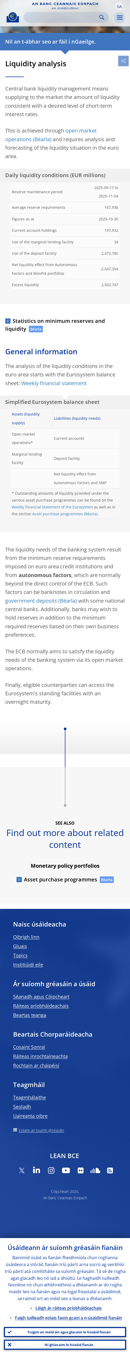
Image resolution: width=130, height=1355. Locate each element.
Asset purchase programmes (57, 513)
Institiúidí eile (28, 964)
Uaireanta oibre (30, 1116)
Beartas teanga (29, 1015)
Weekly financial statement (54, 383)
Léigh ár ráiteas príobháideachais (68, 1308)
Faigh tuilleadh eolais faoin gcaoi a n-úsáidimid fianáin (68, 1318)
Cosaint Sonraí (29, 1047)
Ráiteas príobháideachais (41, 1006)
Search (101, 17)
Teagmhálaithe (29, 1097)
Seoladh (22, 1106)
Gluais (20, 946)
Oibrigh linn (26, 937)
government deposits (31, 600)
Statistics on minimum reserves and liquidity (55, 324)
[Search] (62, 17)
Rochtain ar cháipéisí (36, 1065)
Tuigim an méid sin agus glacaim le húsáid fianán (69, 1332)
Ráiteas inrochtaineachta (40, 1056)
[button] (119, 6)
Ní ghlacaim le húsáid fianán (69, 1344)
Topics (20, 955)
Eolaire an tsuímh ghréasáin (41, 1130)
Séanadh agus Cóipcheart (41, 996)
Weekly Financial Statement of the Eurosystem (52, 506)
